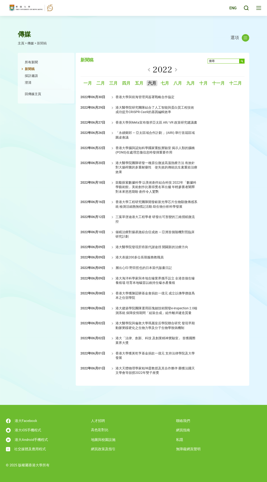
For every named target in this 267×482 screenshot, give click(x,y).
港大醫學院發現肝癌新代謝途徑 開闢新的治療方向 (151, 247)
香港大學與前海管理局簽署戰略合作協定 (144, 97)
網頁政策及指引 (103, 449)
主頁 (21, 43)
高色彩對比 (99, 430)
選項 (240, 38)
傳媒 (30, 43)
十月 (203, 83)
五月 (139, 83)
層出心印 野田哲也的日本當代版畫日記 (143, 268)
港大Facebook (21, 420)
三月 (113, 83)
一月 (87, 83)
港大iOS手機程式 (23, 430)
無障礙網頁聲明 (188, 449)
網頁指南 (183, 430)
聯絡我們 (183, 421)
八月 (177, 83)
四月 (126, 83)
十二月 (235, 83)
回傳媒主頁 (33, 94)
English (229, 9)
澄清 (28, 82)
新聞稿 (30, 69)
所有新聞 (31, 62)
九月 (190, 83)
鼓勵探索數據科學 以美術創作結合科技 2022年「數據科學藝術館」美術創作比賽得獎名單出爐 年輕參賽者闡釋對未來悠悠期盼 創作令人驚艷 (155, 187)
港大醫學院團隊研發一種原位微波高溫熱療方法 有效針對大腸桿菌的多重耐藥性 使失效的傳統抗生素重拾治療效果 (156, 167)
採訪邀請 (31, 76)
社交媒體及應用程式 (26, 449)
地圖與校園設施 (103, 440)
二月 (100, 83)
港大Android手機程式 (27, 439)
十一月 (218, 83)
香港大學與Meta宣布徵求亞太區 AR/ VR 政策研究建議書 (156, 122)
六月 (152, 83)
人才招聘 (98, 421)
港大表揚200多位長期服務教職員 (139, 257)
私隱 (179, 440)
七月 (165, 83)
